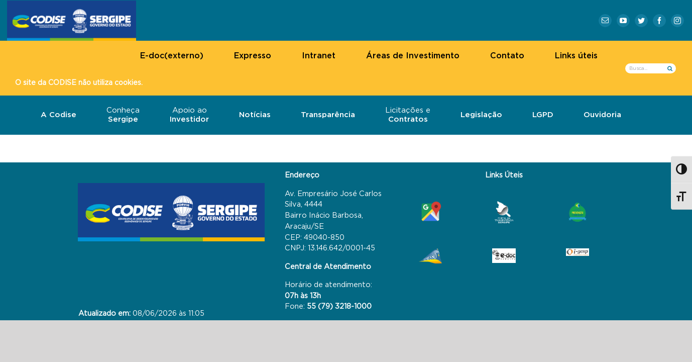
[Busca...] (650, 68)
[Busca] (669, 68)
